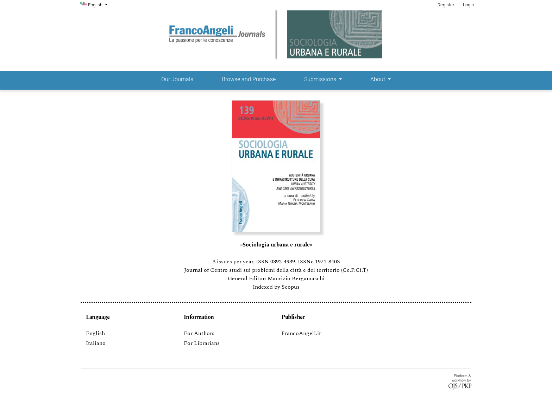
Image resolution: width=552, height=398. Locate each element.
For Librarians (202, 343)
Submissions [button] (321, 79)
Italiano (96, 343)
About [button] (378, 79)
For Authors (199, 333)
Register (446, 4)
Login (468, 4)
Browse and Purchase (249, 79)
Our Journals (177, 79)
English (98, 4)
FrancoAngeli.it (301, 333)
